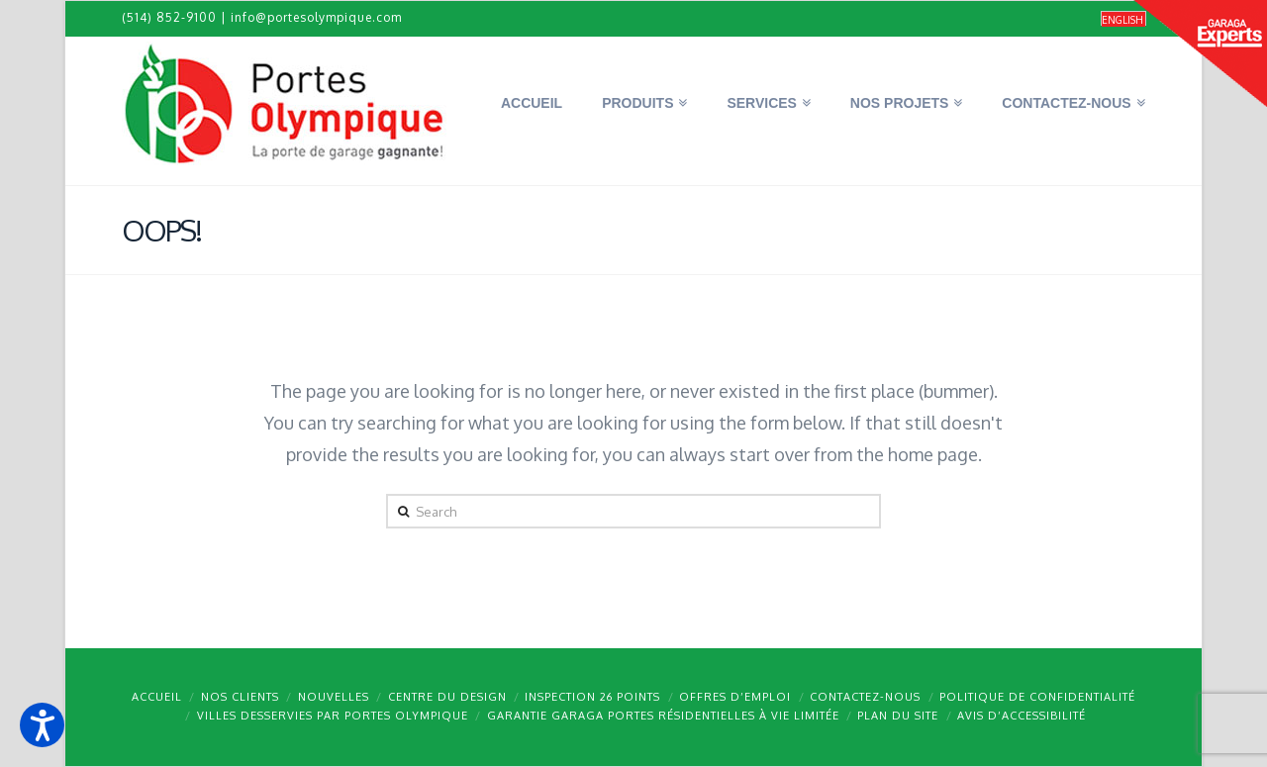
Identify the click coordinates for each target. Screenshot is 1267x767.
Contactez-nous (865, 697)
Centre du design (447, 697)
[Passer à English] (1123, 19)
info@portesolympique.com (316, 17)
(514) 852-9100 (169, 17)
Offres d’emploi (735, 697)
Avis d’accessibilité (1021, 715)
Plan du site (897, 715)
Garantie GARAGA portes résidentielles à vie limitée (663, 715)
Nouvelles (333, 697)
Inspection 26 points (592, 697)
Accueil (157, 697)
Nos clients (240, 697)
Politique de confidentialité (1037, 697)
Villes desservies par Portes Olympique (332, 715)
